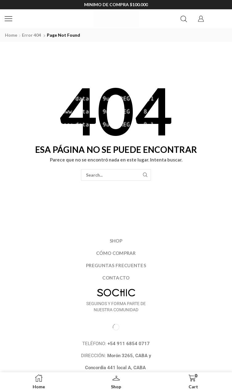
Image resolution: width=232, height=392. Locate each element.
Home (11, 35)
